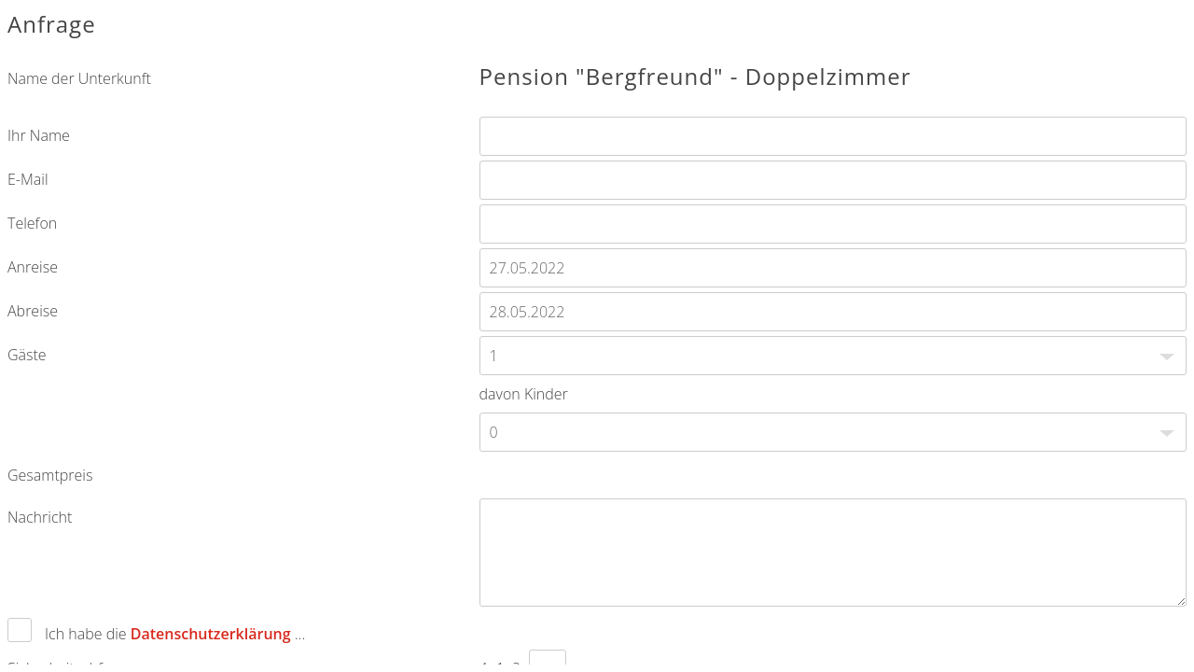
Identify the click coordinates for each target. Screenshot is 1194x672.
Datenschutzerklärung (211, 633)
